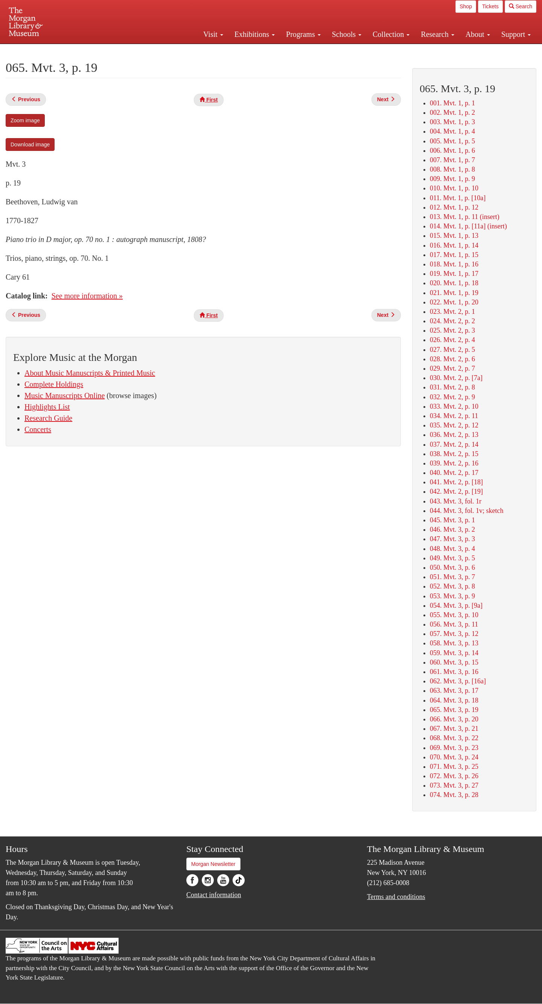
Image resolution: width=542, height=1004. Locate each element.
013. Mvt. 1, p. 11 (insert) (464, 217)
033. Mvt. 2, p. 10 (454, 406)
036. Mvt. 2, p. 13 (454, 434)
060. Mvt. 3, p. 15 (454, 662)
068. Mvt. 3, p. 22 (454, 738)
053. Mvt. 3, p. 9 (452, 596)
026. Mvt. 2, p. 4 (452, 340)
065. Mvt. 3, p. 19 (454, 709)
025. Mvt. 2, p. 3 (452, 330)
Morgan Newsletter (213, 864)
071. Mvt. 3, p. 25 (454, 766)
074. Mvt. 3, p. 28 (454, 795)
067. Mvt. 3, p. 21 (454, 728)
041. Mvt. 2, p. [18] (456, 482)
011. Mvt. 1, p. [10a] (458, 198)
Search (520, 6)
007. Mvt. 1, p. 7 (452, 160)
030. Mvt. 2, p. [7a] (456, 378)
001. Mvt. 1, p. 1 (452, 103)
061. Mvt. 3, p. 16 (454, 671)
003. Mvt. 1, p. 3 (452, 122)
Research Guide (48, 418)
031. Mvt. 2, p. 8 (452, 387)
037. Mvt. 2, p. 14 (454, 444)
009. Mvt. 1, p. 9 (452, 179)
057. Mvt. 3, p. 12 (454, 633)
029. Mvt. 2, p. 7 (452, 368)
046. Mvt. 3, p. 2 (452, 529)
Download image (30, 144)
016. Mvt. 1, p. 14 (454, 245)
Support (516, 34)
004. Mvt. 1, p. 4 (452, 131)
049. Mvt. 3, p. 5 (452, 558)
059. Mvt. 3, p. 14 (454, 653)
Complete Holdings (53, 384)
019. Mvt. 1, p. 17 (454, 273)
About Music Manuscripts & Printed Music (89, 373)
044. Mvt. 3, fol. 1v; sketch (467, 510)
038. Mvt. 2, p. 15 (454, 454)
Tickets (490, 6)
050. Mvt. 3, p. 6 (452, 567)
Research (437, 34)
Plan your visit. (181, 50)
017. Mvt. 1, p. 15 (454, 255)
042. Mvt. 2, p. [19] (456, 491)
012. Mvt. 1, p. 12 (454, 207)
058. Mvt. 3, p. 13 (454, 643)
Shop (466, 6)
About (478, 34)
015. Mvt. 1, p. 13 (454, 235)
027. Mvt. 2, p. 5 (452, 349)
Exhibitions (254, 34)
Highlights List (47, 407)
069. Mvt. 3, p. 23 (454, 747)
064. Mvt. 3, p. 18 (454, 700)
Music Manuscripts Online (64, 395)
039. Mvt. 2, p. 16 (454, 463)
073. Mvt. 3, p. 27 (454, 785)
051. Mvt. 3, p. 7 (452, 577)
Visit (213, 34)
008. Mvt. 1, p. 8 (452, 169)
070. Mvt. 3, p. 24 (454, 757)
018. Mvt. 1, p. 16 (454, 264)
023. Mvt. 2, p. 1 (452, 311)
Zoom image (25, 120)
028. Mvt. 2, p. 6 (452, 359)
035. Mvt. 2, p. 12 (454, 425)
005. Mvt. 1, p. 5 (452, 141)
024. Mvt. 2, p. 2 (452, 321)
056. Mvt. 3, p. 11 (454, 624)
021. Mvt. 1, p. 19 (454, 293)
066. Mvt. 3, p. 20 (454, 719)
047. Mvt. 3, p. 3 (452, 539)
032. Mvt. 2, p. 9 (452, 397)
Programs (303, 34)
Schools (346, 34)
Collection (391, 34)
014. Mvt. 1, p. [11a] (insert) (468, 226)
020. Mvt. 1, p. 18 (454, 283)
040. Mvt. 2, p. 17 (454, 472)
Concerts (37, 429)
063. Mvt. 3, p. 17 (454, 690)
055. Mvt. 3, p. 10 (454, 615)
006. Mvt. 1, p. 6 (452, 150)
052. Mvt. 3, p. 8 (452, 586)
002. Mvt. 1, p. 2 (452, 112)
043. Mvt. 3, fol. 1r (455, 501)
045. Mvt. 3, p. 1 (452, 520)
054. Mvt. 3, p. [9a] (456, 605)
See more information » (87, 296)
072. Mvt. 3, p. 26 (454, 776)
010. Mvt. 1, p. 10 (454, 188)
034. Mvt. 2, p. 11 (454, 416)
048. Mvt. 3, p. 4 (452, 548)
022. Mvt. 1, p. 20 (454, 302)
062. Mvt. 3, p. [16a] (458, 681)
